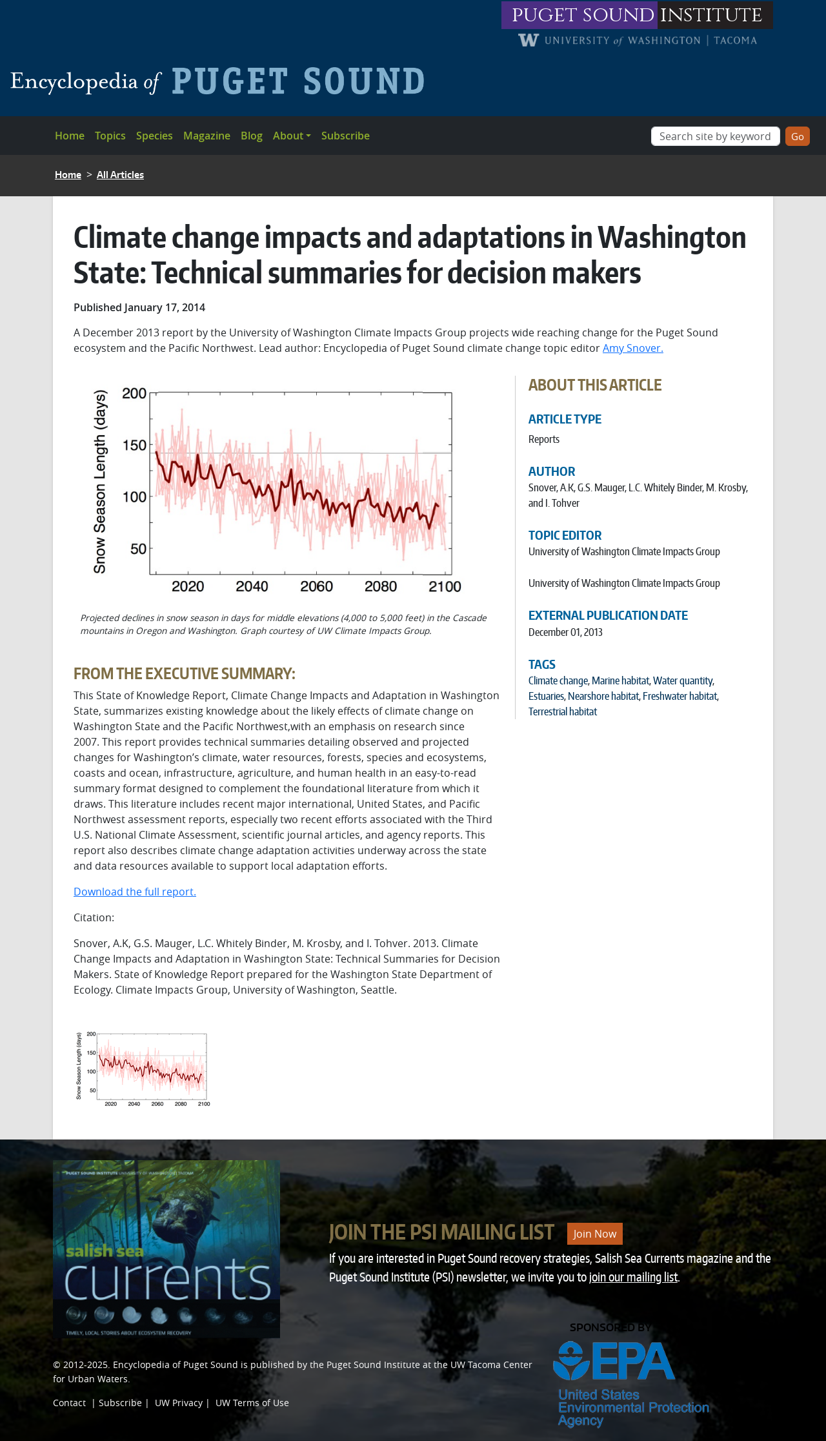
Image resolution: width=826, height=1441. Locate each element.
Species (154, 135)
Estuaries (546, 696)
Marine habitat (620, 680)
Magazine (206, 135)
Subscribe (345, 135)
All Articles (120, 174)
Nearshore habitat (603, 696)
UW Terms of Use (252, 1402)
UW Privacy (179, 1402)
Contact (69, 1402)
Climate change (558, 680)
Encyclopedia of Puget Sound (175, 1364)
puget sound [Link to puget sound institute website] (583, 15)
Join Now (595, 1234)
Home (70, 135)
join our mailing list (633, 1277)
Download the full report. (135, 891)
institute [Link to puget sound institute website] (711, 15)
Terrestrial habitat (563, 711)
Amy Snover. (633, 348)
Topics (110, 135)
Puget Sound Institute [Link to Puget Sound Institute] (373, 1364)
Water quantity (682, 680)
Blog (252, 135)
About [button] (288, 135)
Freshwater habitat (680, 696)
